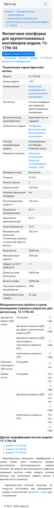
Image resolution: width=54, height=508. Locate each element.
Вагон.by (10, 4)
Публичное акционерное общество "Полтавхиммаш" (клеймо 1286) (38, 160)
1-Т (30, 264)
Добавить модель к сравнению (18, 54)
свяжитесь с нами (37, 492)
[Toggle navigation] (45, 4)
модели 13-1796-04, (16, 445)
